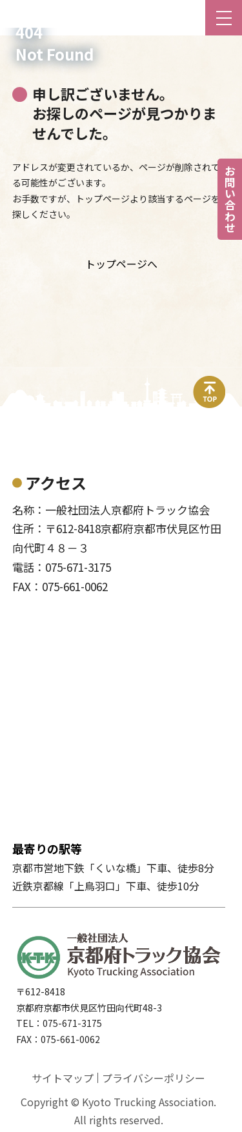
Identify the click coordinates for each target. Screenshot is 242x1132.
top (209, 383)
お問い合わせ (230, 199)
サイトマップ (63, 1078)
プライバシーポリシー (153, 1078)
